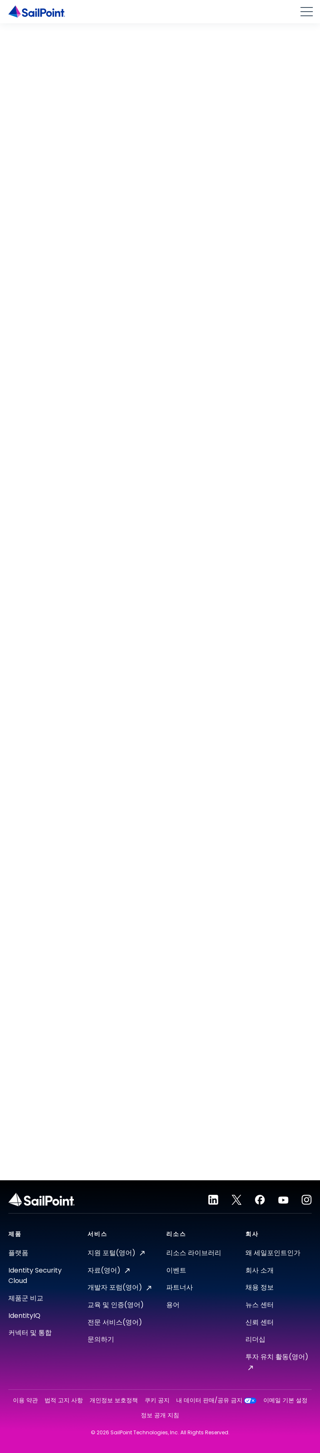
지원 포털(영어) (116, 1253)
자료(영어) (109, 1270)
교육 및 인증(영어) (116, 1305)
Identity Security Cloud (35, 1276)
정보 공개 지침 (160, 1415)
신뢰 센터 (259, 1322)
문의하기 (101, 1339)
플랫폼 (18, 1253)
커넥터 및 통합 (30, 1332)
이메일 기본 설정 (285, 1400)
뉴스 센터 (259, 1305)
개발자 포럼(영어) (119, 1287)
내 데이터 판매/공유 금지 (216, 1400)
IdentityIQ (24, 1315)
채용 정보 (259, 1287)
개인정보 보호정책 (114, 1400)
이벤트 (176, 1270)
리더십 (255, 1339)
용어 (173, 1305)
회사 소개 (259, 1270)
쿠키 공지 (157, 1400)
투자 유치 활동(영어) (276, 1361)
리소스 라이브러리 (193, 1253)
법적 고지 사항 (64, 1400)
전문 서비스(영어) (115, 1322)
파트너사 (179, 1287)
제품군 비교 (25, 1298)
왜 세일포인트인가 (272, 1253)
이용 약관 (25, 1400)
